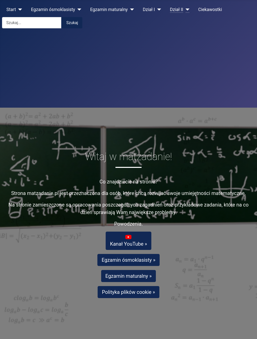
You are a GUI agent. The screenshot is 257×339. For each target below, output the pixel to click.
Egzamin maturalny (109, 9)
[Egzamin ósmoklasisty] (78, 9)
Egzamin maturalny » (128, 276)
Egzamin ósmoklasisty (53, 9)
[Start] (19, 9)
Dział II (176, 9)
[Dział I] (158, 9)
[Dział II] (186, 9)
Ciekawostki (210, 9)
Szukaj (72, 22)
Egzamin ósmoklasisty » (128, 260)
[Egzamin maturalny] (131, 9)
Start (11, 9)
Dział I (149, 9)
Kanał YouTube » (128, 240)
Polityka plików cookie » (128, 292)
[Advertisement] (128, 70)
